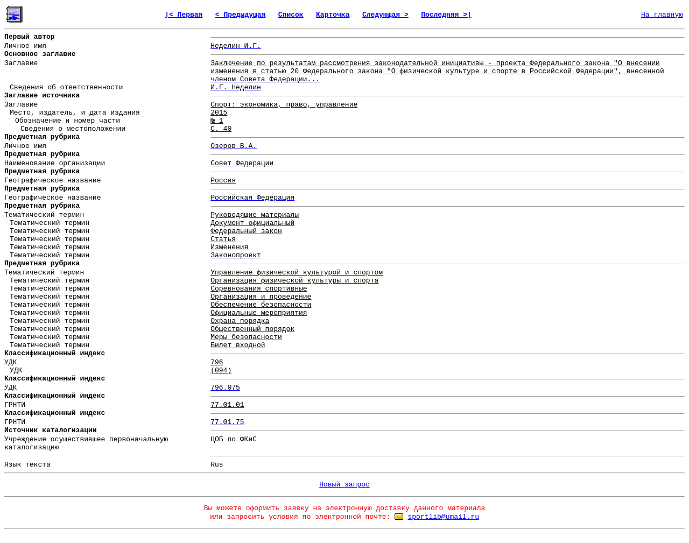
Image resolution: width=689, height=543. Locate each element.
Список (291, 15)
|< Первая (183, 15)
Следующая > (385, 15)
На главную (662, 15)
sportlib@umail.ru (443, 517)
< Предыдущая (240, 15)
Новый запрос (344, 485)
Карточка (332, 15)
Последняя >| (446, 15)
